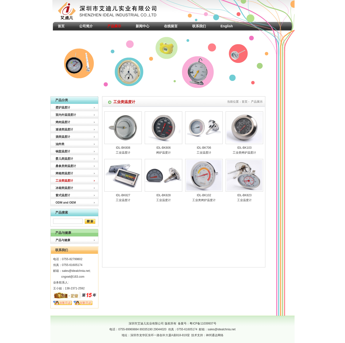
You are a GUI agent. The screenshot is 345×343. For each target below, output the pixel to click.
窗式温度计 (63, 195)
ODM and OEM (66, 202)
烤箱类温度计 (64, 173)
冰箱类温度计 (64, 188)
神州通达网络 (214, 335)
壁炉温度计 (63, 107)
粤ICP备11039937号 (203, 323)
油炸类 (60, 144)
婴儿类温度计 (64, 158)
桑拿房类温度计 (66, 166)
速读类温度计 (64, 129)
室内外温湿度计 (66, 115)
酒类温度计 (63, 136)
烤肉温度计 (63, 122)
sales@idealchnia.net (76, 271)
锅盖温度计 (63, 151)
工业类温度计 (64, 180)
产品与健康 (63, 240)
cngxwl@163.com (72, 276)
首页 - (246, 101)
